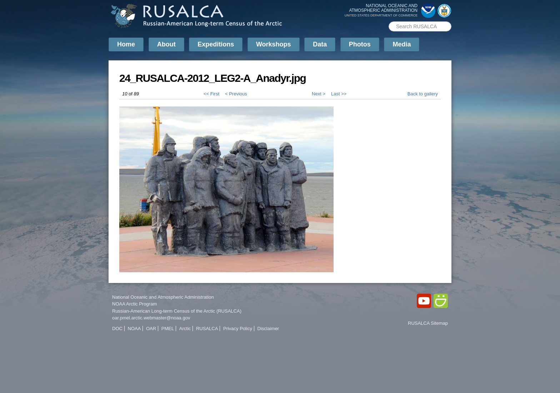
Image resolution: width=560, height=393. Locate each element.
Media (401, 44)
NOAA (134, 328)
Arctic (185, 328)
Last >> (338, 93)
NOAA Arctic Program (134, 304)
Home (126, 44)
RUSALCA (207, 328)
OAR (151, 328)
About (166, 44)
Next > (318, 93)
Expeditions (216, 44)
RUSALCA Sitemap (428, 323)
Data (320, 44)
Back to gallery (423, 93)
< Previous (236, 93)
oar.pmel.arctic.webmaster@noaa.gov (151, 317)
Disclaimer (268, 328)
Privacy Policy (237, 328)
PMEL (167, 328)
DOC (117, 328)
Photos (360, 44)
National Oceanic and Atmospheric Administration (163, 297)
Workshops (273, 44)
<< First (211, 93)
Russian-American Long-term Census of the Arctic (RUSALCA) (176, 311)
